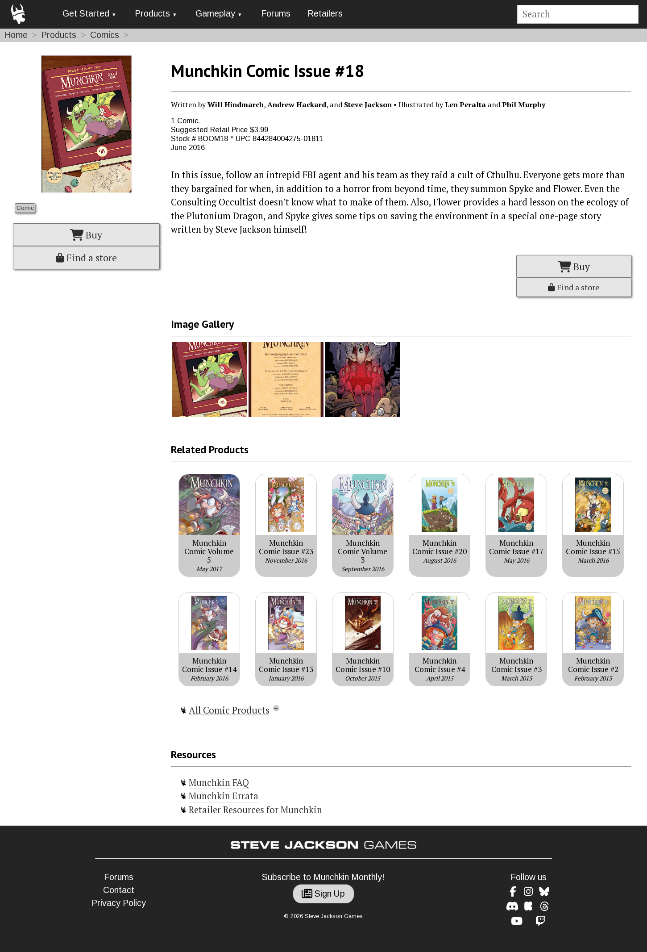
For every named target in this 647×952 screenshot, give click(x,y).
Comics (104, 35)
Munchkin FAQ (219, 783)
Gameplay (215, 13)
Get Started (85, 13)
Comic (25, 208)
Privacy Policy (118, 903)
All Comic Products (229, 710)
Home (16, 35)
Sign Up (323, 893)
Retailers (325, 13)
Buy (86, 235)
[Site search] (577, 14)
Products (152, 13)
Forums (275, 13)
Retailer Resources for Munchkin (255, 810)
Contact (118, 890)
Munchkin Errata (223, 796)
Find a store (86, 257)
